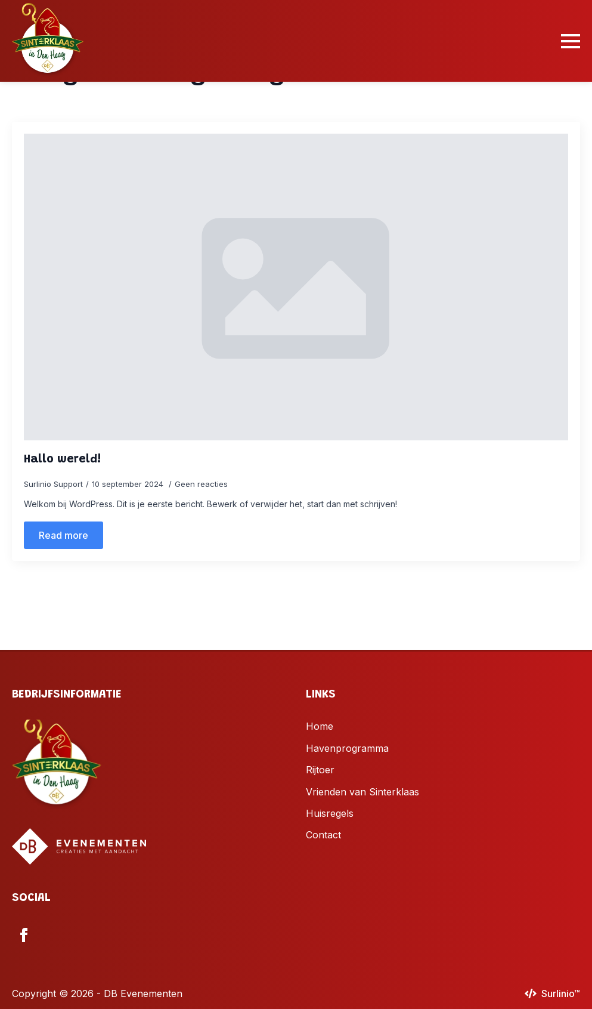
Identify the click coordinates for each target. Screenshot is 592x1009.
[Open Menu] (570, 41)
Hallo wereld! (62, 459)
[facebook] (24, 935)
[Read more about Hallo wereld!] (63, 535)
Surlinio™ (560, 993)
